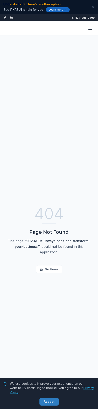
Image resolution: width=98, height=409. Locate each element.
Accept (49, 401)
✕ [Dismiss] (93, 7)
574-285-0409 (83, 17)
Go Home (49, 269)
